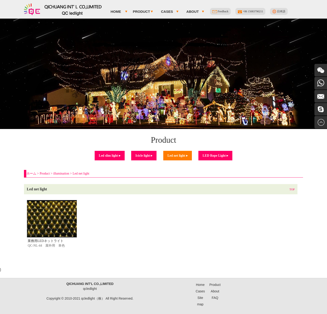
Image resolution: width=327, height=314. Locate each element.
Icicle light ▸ (143, 155)
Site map (200, 301)
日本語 (278, 11)
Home (116, 11)
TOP (292, 189)
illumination (61, 173)
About (192, 11)
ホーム (31, 173)
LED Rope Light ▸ (215, 155)
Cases (167, 11)
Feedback (220, 11)
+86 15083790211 (250, 11)
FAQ (215, 298)
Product (141, 11)
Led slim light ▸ (109, 155)
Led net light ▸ (177, 155)
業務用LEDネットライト (45, 241)
